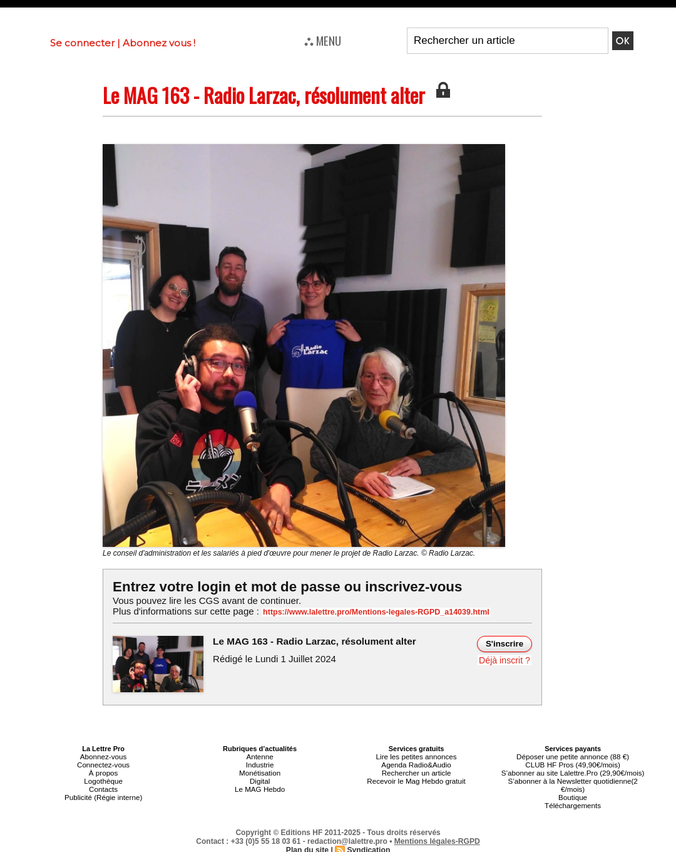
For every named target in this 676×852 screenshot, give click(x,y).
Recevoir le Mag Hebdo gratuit (416, 778)
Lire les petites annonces (416, 756)
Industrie (260, 763)
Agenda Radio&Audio (416, 763)
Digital (260, 778)
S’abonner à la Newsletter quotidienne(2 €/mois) (572, 782)
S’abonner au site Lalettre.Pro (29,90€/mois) (572, 771)
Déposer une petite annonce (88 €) (573, 756)
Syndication (368, 845)
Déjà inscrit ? (504, 660)
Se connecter (82, 43)
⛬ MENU (322, 40)
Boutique (572, 793)
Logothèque (103, 778)
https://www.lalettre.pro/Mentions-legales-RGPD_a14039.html (372, 612)
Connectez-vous (103, 763)
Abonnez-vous (103, 756)
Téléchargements (573, 801)
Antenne (260, 756)
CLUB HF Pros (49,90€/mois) (573, 763)
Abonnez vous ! (159, 43)
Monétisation (259, 771)
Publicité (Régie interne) (103, 793)
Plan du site (308, 845)
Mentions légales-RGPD (437, 837)
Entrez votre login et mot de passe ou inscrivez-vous (285, 587)
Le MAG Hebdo (260, 786)
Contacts (103, 786)
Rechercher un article (416, 771)
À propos (103, 771)
